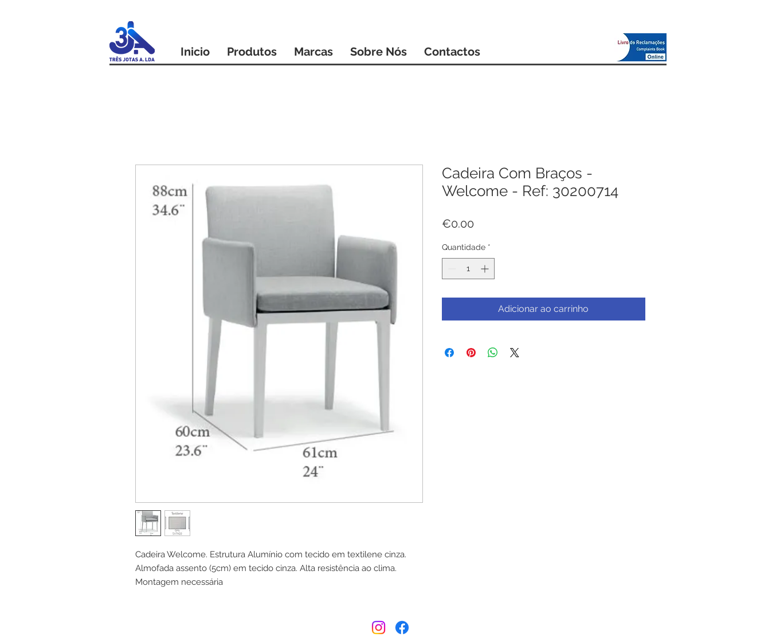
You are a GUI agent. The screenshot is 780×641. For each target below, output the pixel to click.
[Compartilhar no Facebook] (449, 352)
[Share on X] (515, 352)
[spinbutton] (468, 269)
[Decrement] (451, 269)
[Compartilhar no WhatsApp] (493, 352)
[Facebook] (402, 627)
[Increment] (486, 269)
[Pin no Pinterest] (471, 352)
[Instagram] (378, 627)
